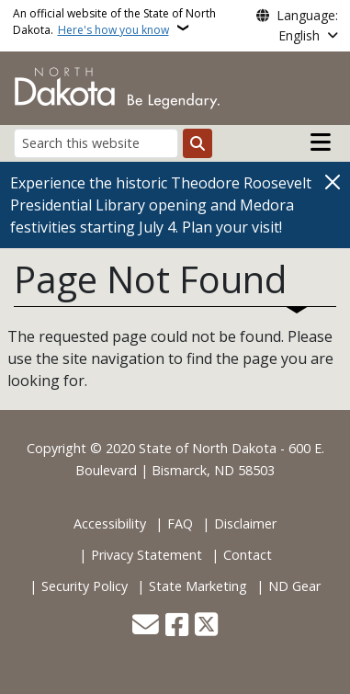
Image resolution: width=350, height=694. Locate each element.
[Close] (332, 181)
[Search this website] (96, 143)
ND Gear (294, 586)
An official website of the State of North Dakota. (114, 22)
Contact (247, 554)
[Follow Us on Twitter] (206, 626)
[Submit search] (197, 143)
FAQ (180, 523)
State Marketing (198, 586)
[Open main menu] (320, 142)
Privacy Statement (146, 554)
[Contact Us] (145, 626)
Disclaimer (245, 523)
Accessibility (109, 523)
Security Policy (84, 586)
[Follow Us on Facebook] (176, 626)
